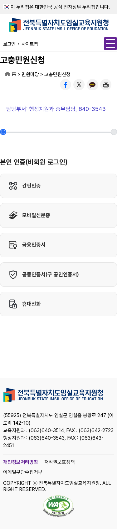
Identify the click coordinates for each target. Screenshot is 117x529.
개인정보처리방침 (20, 462)
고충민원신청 (57, 74)
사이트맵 (30, 44)
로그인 (9, 44)
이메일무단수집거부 (22, 472)
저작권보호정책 (59, 462)
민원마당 (30, 74)
